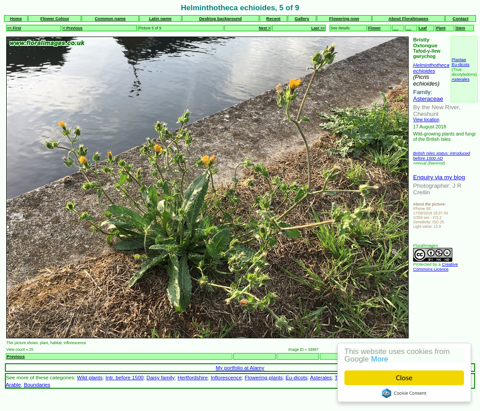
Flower (374, 28)
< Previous (73, 28)
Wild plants (90, 377)
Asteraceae (428, 98)
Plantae (458, 59)
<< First (14, 28)
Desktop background (220, 18)
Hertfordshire (193, 377)
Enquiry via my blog (439, 177)
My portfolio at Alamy (240, 367)
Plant (440, 28)
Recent (273, 18)
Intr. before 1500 (124, 377)
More (380, 359)
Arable (13, 384)
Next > (264, 28)
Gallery (302, 18)
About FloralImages (409, 18)
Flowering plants (263, 377)
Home (16, 18)
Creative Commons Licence (435, 266)
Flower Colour (55, 18)
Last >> (318, 28)
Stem (460, 28)
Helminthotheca (431, 65)
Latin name (160, 18)
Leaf (423, 28)
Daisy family (160, 377)
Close (404, 377)
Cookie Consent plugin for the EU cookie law (404, 393)
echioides (424, 71)
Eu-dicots (460, 64)
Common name (110, 18)
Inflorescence (226, 377)
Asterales (460, 79)
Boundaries (37, 384)
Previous (16, 356)
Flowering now (344, 18)
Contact (461, 18)
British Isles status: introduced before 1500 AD (441, 155)
